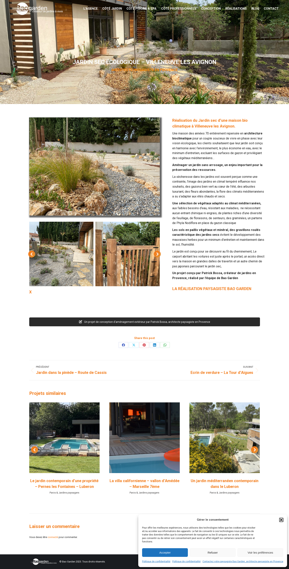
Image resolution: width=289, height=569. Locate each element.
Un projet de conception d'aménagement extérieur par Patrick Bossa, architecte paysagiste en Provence (144, 321)
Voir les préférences (260, 552)
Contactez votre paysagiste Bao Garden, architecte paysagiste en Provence (242, 561)
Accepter (165, 552)
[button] (281, 520)
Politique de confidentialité (156, 561)
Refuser (213, 552)
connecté (53, 537)
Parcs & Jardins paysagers (64, 492)
